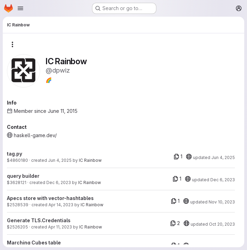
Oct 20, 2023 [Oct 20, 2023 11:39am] (222, 224)
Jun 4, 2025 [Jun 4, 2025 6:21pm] (60, 160)
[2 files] (175, 223)
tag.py (14, 154)
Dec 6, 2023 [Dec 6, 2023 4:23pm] (58, 182)
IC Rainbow (90, 160)
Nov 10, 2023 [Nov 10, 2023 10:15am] (222, 202)
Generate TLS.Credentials (39, 220)
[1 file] (178, 156)
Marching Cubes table (34, 242)
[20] (189, 156)
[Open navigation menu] (20, 8)
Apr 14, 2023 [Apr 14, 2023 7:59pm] (60, 204)
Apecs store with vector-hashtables (50, 198)
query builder (23, 176)
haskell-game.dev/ (35, 135)
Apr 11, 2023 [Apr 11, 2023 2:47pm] (60, 227)
